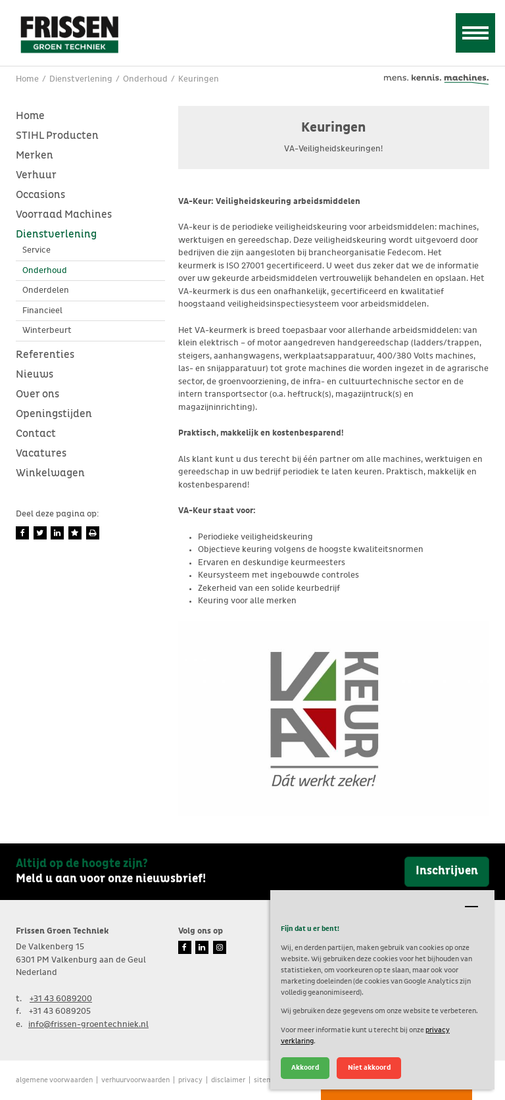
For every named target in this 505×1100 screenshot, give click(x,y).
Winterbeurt (47, 330)
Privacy (190, 1080)
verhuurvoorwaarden (135, 1080)
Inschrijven (447, 871)
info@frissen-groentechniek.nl (88, 1024)
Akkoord (305, 1067)
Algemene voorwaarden (54, 1080)
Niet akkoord (369, 1067)
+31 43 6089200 (61, 999)
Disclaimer (228, 1080)
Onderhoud (44, 270)
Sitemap (267, 1080)
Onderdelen (45, 290)
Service (36, 250)
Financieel (42, 311)
